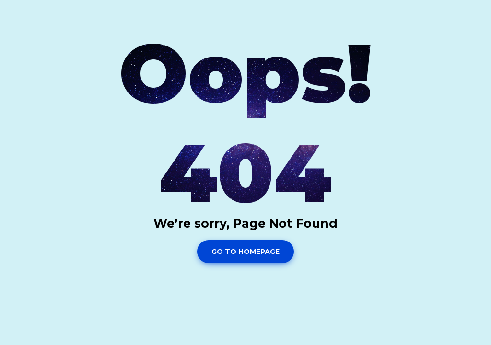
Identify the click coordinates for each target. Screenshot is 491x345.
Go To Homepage (245, 251)
